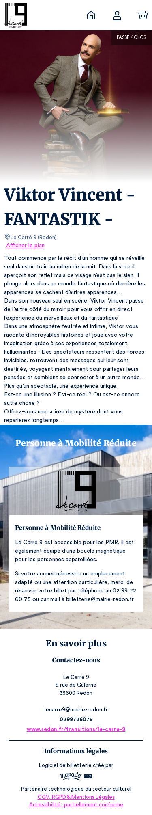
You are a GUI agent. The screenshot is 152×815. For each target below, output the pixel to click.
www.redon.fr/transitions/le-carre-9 (76, 729)
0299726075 (75, 719)
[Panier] (143, 15)
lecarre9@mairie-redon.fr (76, 710)
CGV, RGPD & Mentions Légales (76, 797)
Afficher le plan (24, 245)
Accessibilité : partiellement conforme (76, 805)
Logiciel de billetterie (66, 765)
